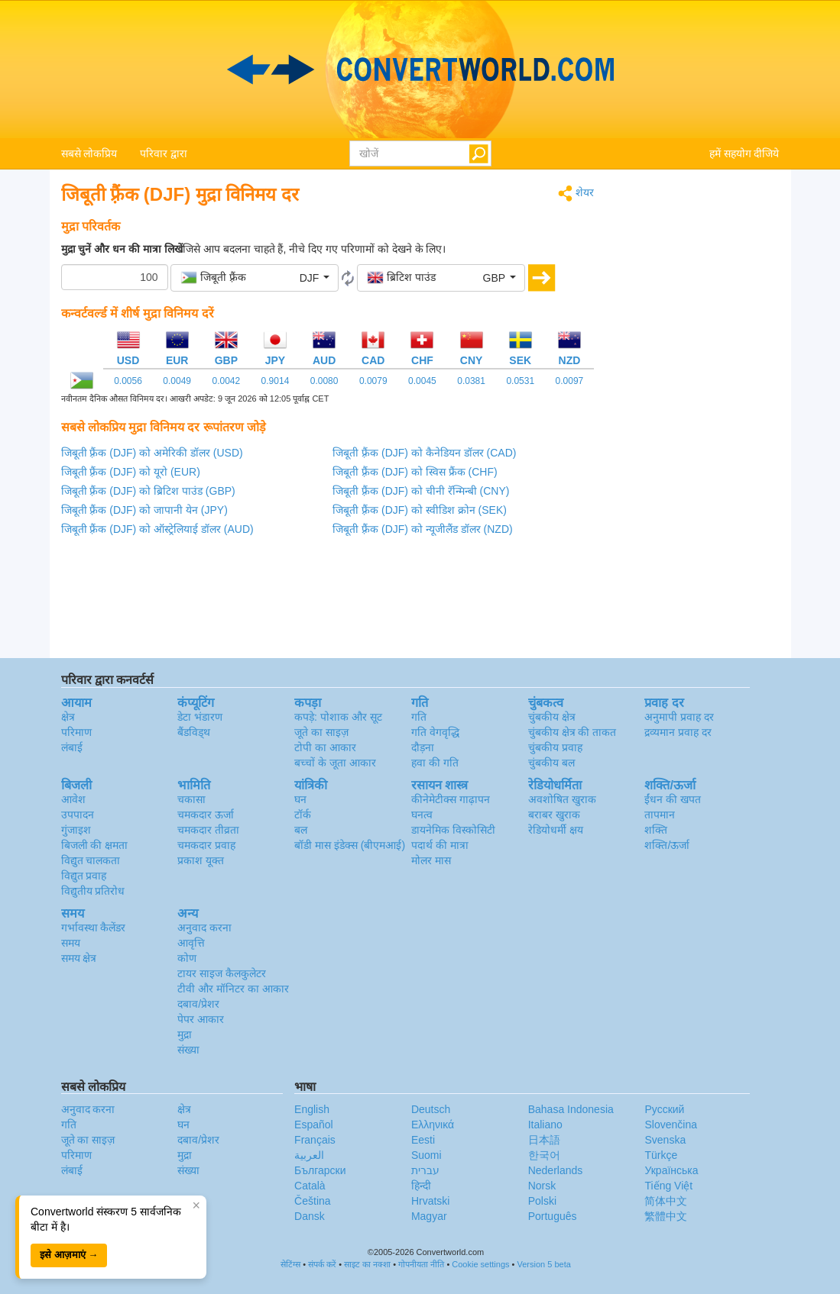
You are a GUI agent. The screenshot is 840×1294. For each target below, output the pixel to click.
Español (313, 1124)
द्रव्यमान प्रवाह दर (678, 732)
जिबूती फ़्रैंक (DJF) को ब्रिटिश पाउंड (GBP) (148, 491)
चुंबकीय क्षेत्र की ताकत (572, 732)
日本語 (544, 1140)
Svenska (665, 1140)
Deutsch (430, 1109)
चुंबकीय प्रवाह (555, 747)
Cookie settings (480, 1264)
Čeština (312, 1201)
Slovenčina (670, 1124)
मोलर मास (431, 860)
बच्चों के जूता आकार (335, 763)
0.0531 (520, 381)
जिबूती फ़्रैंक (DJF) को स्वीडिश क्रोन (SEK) (419, 510)
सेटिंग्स (290, 1264)
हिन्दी (421, 1185)
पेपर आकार (200, 1019)
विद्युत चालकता (91, 860)
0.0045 (422, 381)
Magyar (429, 1216)
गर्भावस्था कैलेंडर (93, 927)
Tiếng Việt (668, 1185)
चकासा (191, 799)
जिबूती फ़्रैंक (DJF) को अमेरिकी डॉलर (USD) (152, 453)
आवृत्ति (191, 943)
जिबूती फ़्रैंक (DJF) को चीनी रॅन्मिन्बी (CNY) (420, 491)
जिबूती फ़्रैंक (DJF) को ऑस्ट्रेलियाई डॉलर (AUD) (157, 529)
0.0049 (177, 381)
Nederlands (555, 1170)
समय (70, 943)
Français (315, 1140)
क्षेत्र (68, 717)
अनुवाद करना (204, 927)
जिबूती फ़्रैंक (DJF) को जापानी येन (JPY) (144, 510)
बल (300, 830)
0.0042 (226, 381)
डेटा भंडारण (199, 717)
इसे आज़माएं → (69, 1254)
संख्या (188, 1050)
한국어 (544, 1155)
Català (309, 1185)
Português (552, 1216)
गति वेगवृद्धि (435, 732)
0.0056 (128, 381)
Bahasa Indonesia (571, 1109)
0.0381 (471, 381)
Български (319, 1170)
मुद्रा (184, 1034)
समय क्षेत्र (79, 958)
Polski (542, 1201)
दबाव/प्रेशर (198, 1004)
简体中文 (665, 1201)
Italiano (545, 1124)
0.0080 (324, 381)
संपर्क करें (322, 1264)
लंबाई (72, 747)
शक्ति (655, 830)
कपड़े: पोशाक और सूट (338, 717)
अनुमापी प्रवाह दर (679, 717)
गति (418, 717)
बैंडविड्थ (193, 732)
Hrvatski (430, 1201)
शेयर (576, 194)
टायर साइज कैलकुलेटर (221, 973)
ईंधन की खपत (672, 799)
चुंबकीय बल (551, 763)
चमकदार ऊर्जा (205, 814)
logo (420, 69)
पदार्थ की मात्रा (440, 845)
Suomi (426, 1155)
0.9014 (275, 381)
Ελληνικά (432, 1124)
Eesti (423, 1140)
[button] (254, 278)
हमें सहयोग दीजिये (744, 153)
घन (300, 799)
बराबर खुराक (554, 814)
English (311, 1109)
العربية (309, 1155)
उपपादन (77, 814)
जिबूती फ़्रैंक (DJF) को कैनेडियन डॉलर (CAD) (424, 453)
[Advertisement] (698, 414)
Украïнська (671, 1170)
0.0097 (570, 381)
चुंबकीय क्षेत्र (552, 717)
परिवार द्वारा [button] (163, 153)
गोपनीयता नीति (421, 1264)
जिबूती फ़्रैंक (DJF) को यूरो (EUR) (130, 472)
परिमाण (76, 732)
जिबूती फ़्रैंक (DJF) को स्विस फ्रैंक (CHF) (414, 472)
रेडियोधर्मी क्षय (555, 830)
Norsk (542, 1185)
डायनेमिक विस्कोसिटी (453, 830)
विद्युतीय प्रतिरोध (93, 891)
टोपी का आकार (325, 747)
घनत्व (422, 814)
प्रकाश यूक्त (200, 860)
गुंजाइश (76, 830)
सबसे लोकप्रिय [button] (89, 153)
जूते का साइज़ (321, 732)
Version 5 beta (543, 1264)
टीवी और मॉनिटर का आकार (233, 989)
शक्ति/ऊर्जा (666, 845)
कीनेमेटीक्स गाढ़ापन (450, 799)
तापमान (659, 814)
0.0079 (373, 381)
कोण (186, 958)
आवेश (73, 799)
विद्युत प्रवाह (84, 876)
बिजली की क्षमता (94, 845)
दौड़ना (422, 747)
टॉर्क (302, 814)
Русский (664, 1109)
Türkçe (660, 1155)
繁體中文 (665, 1216)
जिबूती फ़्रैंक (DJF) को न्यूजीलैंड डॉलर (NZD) (422, 529)
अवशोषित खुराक (562, 799)
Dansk (309, 1216)
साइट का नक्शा (367, 1264)
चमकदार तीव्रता (208, 830)
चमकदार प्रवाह (206, 845)
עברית (425, 1170)
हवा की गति (435, 763)
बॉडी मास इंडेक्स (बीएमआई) (349, 845)
